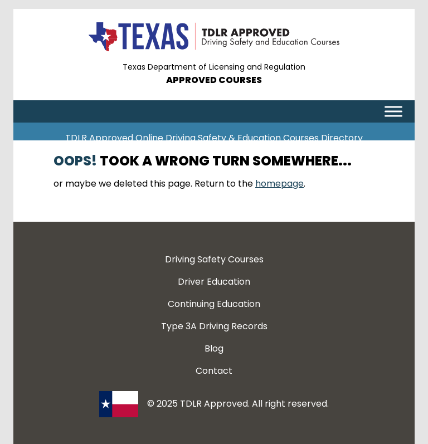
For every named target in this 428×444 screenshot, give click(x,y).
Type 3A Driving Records (214, 326)
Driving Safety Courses (214, 259)
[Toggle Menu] (393, 111)
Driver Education (214, 281)
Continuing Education (214, 303)
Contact (214, 370)
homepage (279, 183)
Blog (214, 348)
